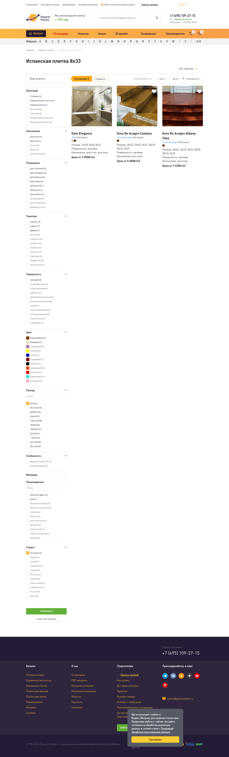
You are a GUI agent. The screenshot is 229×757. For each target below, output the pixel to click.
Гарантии (122, 691)
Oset (74, 137)
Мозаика (31, 707)
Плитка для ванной (37, 691)
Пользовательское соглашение (135, 707)
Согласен (155, 739)
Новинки (83, 33)
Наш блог (76, 702)
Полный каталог (35, 675)
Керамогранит (34, 702)
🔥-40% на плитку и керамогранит (118, 4)
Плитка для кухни (36, 696)
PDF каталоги (79, 680)
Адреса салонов (150, 4)
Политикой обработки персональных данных (152, 730)
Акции (102, 33)
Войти (182, 4)
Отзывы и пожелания (129, 702)
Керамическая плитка (38, 680)
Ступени (30, 712)
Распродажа (60, 33)
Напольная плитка (36, 685)
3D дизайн (121, 33)
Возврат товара (126, 696)
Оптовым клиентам (88, 4)
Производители (175, 33)
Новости (76, 696)
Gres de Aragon (125, 137)
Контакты (76, 707)
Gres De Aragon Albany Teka (179, 135)
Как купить (123, 680)
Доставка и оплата (50, 4)
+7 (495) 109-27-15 (182, 16)
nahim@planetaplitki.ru (180, 698)
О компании (32, 4)
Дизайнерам (69, 4)
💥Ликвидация (146, 33)
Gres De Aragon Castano (134, 133)
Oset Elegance (81, 133)
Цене (160, 78)
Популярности (192, 78)
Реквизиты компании (83, 691)
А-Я (198, 41)
